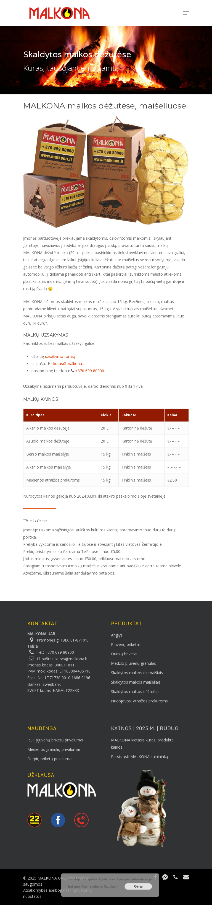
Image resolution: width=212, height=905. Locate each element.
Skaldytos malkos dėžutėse (135, 691)
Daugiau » (111, 886)
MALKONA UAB (41, 633)
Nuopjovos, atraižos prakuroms (139, 701)
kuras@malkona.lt (69, 363)
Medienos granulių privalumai (53, 749)
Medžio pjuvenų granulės (133, 663)
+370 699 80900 (89, 370)
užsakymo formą (60, 356)
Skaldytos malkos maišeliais (136, 682)
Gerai (138, 886)
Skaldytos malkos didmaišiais (137, 672)
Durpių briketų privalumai (49, 758)
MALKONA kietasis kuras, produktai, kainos (143, 743)
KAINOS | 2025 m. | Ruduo (145, 728)
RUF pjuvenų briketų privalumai (55, 740)
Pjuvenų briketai (125, 644)
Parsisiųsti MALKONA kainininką (139, 756)
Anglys (117, 635)
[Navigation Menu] (186, 13)
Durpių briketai (124, 653)
